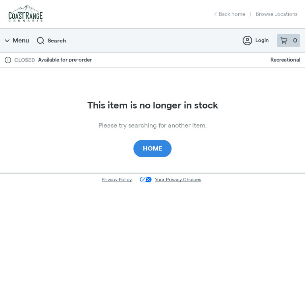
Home (152, 148)
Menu (17, 40)
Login (256, 40)
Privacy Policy (117, 179)
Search (51, 40)
